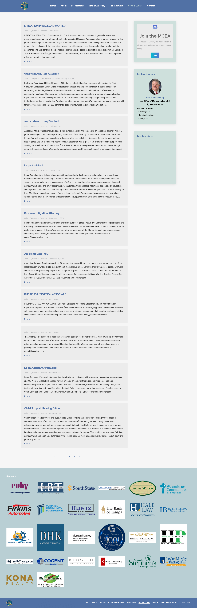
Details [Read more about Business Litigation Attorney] (27, 242)
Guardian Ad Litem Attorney (41, 73)
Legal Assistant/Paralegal (40, 367)
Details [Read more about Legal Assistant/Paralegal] (27, 396)
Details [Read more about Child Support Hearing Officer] (27, 444)
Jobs (26, 31)
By (38, 31)
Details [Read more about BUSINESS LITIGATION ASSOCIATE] (27, 319)
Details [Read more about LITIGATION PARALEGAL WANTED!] (27, 61)
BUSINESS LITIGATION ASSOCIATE (45, 294)
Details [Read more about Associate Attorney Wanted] (27, 153)
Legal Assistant (33, 165)
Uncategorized (34, 78)
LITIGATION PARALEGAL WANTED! (45, 25)
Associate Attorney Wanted (41, 121)
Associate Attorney (36, 253)
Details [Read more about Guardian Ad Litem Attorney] (27, 109)
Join (155, 55)
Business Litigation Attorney (41, 213)
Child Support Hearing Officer (42, 408)
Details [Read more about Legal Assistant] (27, 201)
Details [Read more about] (27, 356)
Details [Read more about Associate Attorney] (27, 282)
